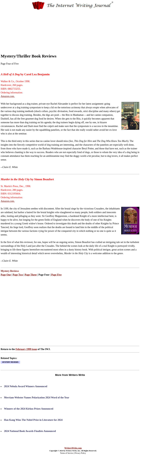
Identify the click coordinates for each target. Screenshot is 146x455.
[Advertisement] (78, 29)
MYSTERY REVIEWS (10, 362)
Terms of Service (66, 453)
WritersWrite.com (73, 448)
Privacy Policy (80, 453)
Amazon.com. (8, 96)
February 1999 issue (26, 349)
